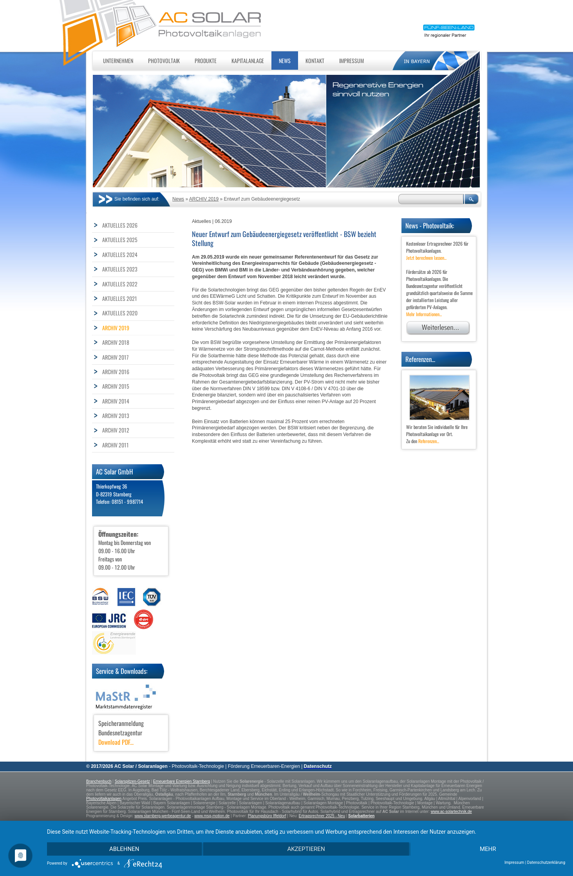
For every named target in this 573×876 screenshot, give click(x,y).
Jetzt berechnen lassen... (426, 257)
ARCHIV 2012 (115, 430)
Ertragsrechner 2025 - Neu (322, 816)
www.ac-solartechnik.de (451, 811)
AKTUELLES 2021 (119, 298)
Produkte (206, 60)
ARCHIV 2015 (115, 386)
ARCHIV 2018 (115, 342)
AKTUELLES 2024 (119, 254)
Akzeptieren (306, 848)
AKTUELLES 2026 (119, 225)
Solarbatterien (361, 816)
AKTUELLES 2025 (119, 239)
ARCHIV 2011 (115, 445)
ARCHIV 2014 (115, 401)
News (285, 60)
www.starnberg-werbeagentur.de (162, 816)
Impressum (351, 60)
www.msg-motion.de (212, 816)
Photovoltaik (164, 60)
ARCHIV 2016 (115, 371)
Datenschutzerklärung (546, 862)
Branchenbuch (99, 781)
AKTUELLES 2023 (119, 269)
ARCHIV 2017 (115, 357)
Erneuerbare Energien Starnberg (181, 781)
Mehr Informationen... (424, 314)
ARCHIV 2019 (204, 199)
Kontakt (314, 60)
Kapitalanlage (247, 60)
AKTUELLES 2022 (119, 284)
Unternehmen (118, 60)
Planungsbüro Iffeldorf (267, 816)
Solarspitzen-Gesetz (132, 781)
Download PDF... (116, 742)
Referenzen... (428, 441)
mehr (488, 848)
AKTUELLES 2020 (119, 313)
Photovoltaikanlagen (103, 798)
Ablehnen (124, 848)
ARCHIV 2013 (115, 415)
